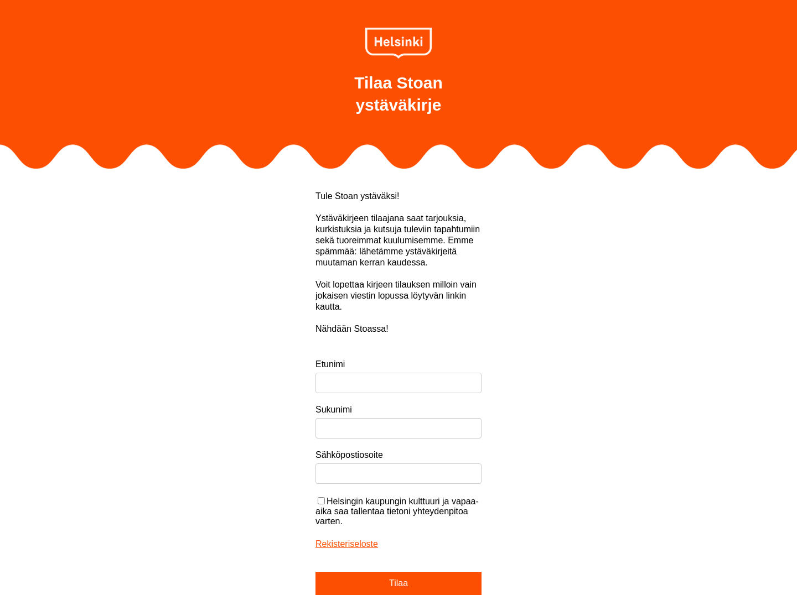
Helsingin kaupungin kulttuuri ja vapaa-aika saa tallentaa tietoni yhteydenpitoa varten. (397, 511)
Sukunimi (333, 409)
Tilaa (398, 583)
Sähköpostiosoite (349, 455)
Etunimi (330, 364)
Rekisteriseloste (346, 544)
